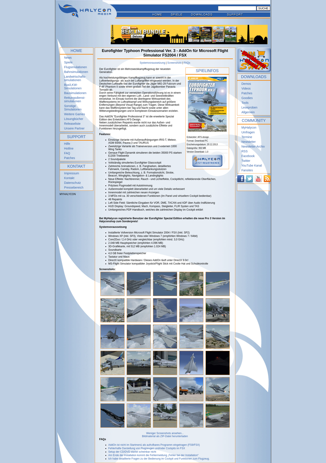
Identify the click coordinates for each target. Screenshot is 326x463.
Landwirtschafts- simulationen (75, 78)
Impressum (71, 173)
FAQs (187, 62)
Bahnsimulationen (76, 72)
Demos (246, 83)
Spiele (68, 62)
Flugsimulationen (75, 67)
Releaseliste (72, 123)
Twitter (246, 160)
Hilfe (67, 143)
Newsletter (249, 141)
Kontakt (69, 178)
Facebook (248, 156)
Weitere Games (74, 114)
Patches (69, 158)
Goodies (247, 98)
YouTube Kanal (252, 165)
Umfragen (248, 132)
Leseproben (249, 107)
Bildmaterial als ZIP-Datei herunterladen (165, 436)
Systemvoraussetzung (152, 62)
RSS (245, 151)
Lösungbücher (73, 119)
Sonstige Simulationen (73, 107)
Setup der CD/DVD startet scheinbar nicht (132, 451)
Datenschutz (72, 182)
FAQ (67, 153)
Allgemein (248, 112)
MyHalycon (249, 127)
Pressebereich (74, 187)
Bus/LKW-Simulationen (73, 86)
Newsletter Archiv (253, 146)
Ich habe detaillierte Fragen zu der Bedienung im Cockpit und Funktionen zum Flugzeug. (159, 458)
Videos (246, 88)
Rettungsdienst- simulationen (74, 99)
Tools (245, 102)
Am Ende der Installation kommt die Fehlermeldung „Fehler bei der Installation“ (153, 455)
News (68, 57)
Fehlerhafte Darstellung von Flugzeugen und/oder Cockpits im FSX (146, 448)
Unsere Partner (74, 128)
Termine (247, 137)
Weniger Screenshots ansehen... (165, 433)
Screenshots (174, 62)
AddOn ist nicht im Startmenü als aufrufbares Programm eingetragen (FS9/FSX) (154, 444)
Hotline (69, 148)
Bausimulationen (75, 93)
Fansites (247, 170)
